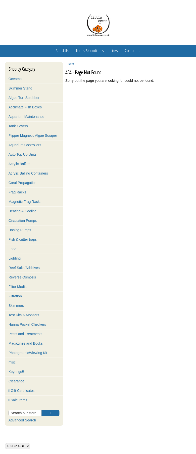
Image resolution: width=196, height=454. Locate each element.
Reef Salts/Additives (24, 268)
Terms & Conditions (90, 50)
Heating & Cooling (22, 211)
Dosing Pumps (19, 230)
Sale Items (17, 400)
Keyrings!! (16, 372)
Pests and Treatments (25, 334)
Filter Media (17, 287)
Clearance (16, 381)
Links (114, 50)
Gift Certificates (21, 391)
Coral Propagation (22, 183)
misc (12, 362)
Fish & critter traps (22, 239)
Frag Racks (17, 192)
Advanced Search (22, 420)
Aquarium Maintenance (26, 117)
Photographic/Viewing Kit (27, 353)
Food (12, 249)
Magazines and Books (25, 343)
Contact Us (132, 50)
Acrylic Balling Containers (28, 173)
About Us (62, 50)
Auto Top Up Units (22, 154)
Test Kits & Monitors (23, 315)
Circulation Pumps (22, 221)
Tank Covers (18, 126)
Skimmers (16, 306)
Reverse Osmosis (22, 277)
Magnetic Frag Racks (24, 202)
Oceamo (15, 79)
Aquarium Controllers (24, 145)
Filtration (15, 296)
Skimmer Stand (20, 88)
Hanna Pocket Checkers (27, 324)
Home (70, 63)
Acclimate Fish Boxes (25, 107)
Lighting (14, 258)
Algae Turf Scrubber (24, 98)
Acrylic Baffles (19, 164)
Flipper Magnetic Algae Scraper (32, 135)
